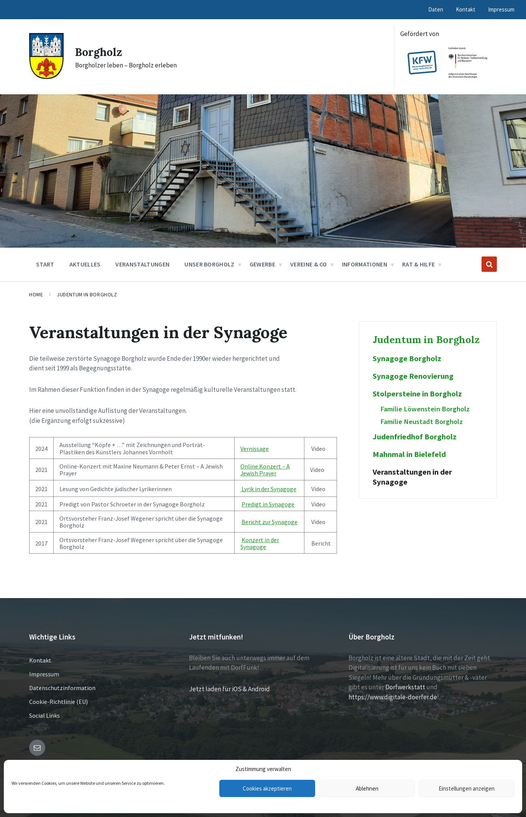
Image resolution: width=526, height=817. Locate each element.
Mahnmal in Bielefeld (409, 454)
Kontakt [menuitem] (465, 9)
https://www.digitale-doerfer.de (392, 697)
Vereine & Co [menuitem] (308, 264)
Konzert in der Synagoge (259, 543)
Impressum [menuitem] (501, 9)
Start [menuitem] (45, 264)
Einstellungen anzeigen (467, 788)
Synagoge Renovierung (413, 376)
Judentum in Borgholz (87, 294)
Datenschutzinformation (62, 688)
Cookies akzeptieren (267, 788)
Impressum (44, 674)
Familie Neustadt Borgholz (421, 421)
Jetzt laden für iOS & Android (229, 689)
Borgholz (100, 51)
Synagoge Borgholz (407, 358)
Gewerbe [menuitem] (262, 264)
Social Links (44, 715)
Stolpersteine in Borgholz (417, 394)
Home (36, 294)
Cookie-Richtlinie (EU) (58, 701)
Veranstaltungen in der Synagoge (412, 477)
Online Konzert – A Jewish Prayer (265, 469)
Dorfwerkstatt (405, 687)
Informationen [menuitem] (364, 264)
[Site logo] (46, 76)
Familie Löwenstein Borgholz (425, 408)
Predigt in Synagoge (268, 504)
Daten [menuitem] (435, 9)
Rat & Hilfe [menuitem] (418, 264)
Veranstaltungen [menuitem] (142, 264)
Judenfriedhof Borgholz (415, 437)
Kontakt (40, 660)
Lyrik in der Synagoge (268, 489)
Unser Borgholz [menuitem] (209, 264)
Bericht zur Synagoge (270, 522)
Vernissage (254, 448)
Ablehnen (367, 788)
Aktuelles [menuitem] (85, 264)
